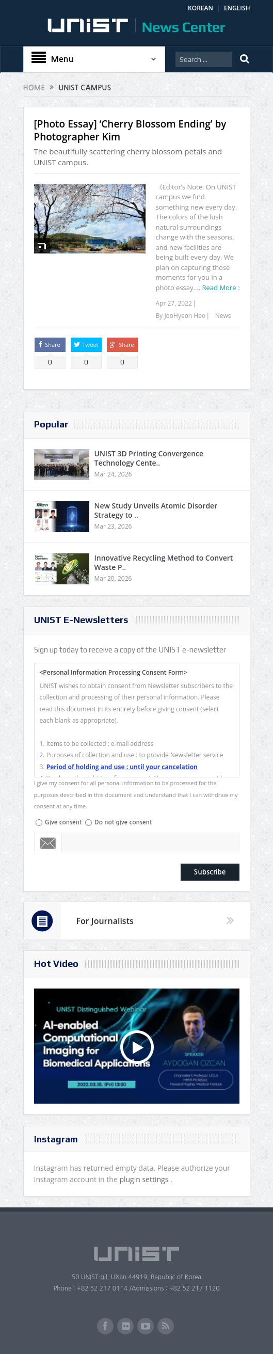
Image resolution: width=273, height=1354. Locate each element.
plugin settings (144, 1179)
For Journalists (105, 921)
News (223, 315)
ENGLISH (237, 8)
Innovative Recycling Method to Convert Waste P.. (163, 562)
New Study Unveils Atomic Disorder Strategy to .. (156, 510)
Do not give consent (123, 822)
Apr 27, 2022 (174, 303)
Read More (219, 287)
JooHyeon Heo (184, 315)
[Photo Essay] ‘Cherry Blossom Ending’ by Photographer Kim (130, 130)
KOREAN (200, 8)
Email (48, 843)
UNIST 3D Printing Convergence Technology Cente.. (149, 458)
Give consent (63, 822)
